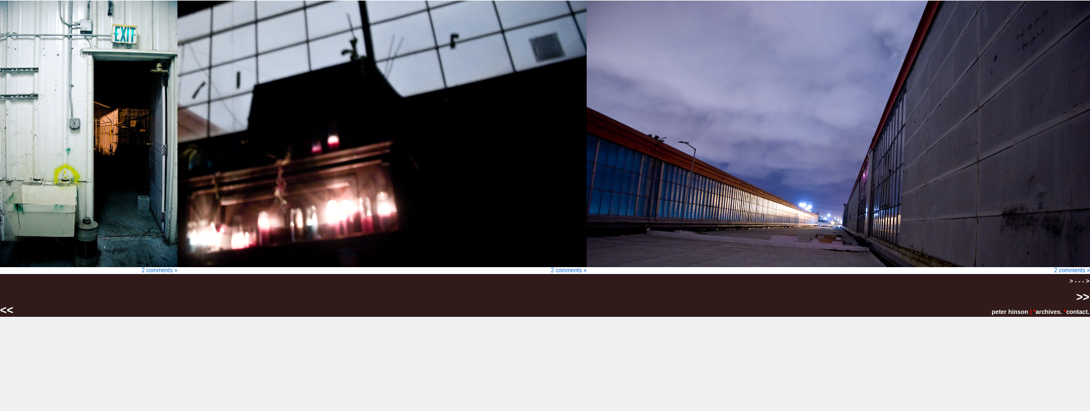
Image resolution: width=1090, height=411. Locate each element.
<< (8, 310)
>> (1082, 297)
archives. (1049, 311)
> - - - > (1079, 280)
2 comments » (88, 267)
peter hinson (1010, 311)
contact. (1077, 311)
